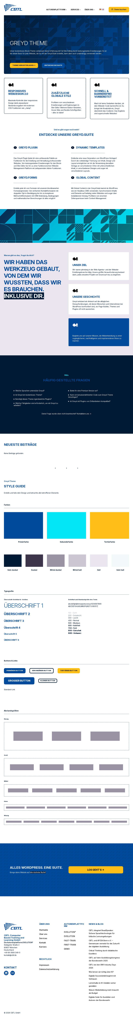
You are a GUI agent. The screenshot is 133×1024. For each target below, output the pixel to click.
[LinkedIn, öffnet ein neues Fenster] (6, 973)
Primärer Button (15, 671)
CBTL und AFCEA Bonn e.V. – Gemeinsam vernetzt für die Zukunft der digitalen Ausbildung (104, 944)
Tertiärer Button (72, 671)
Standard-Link (9, 690)
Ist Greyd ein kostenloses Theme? (28, 395)
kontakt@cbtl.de (10, 955)
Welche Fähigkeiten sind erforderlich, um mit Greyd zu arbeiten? (36, 404)
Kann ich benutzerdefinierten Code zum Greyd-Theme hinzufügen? (90, 396)
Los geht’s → (96, 870)
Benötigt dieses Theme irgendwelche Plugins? (33, 399)
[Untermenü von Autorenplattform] (66, 9)
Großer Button (20, 681)
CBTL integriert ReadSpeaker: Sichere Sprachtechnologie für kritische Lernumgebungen (102, 933)
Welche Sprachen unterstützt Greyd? (29, 391)
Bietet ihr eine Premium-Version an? (84, 391)
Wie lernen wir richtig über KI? (101, 972)
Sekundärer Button (44, 671)
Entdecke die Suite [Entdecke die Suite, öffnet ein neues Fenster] (56, 65)
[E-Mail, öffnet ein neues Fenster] (12, 973)
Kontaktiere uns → (84, 414)
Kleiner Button (50, 681)
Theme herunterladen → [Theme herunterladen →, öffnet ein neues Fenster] (25, 65)
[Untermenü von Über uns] (94, 9)
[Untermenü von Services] (80, 9)
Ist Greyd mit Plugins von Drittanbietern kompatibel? (90, 401)
